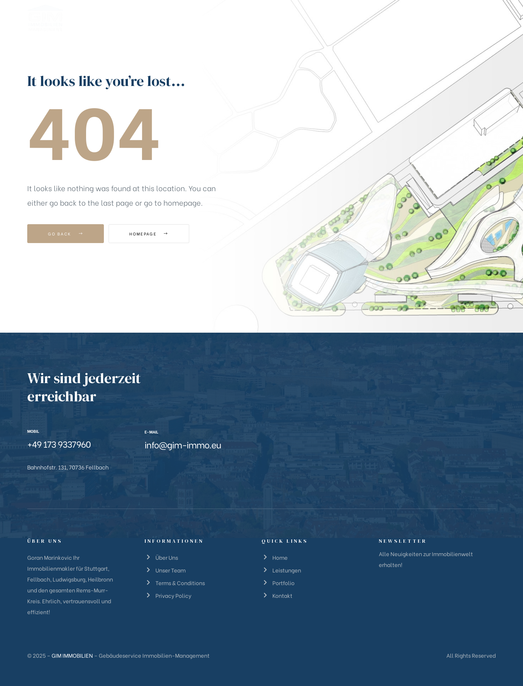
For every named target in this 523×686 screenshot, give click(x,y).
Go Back (65, 234)
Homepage (148, 234)
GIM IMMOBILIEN (72, 655)
